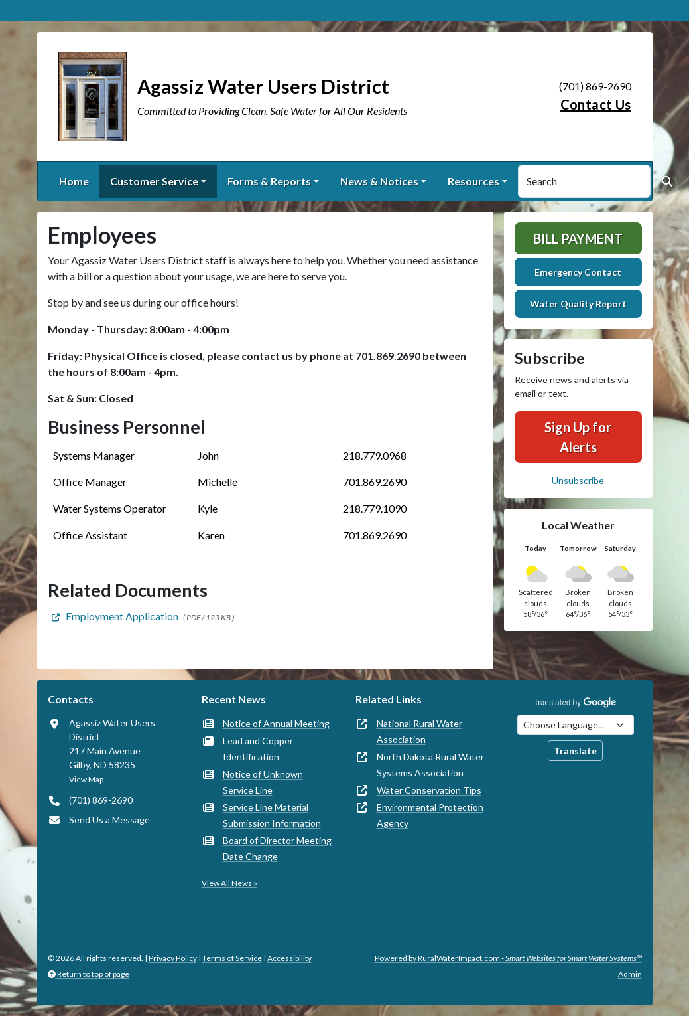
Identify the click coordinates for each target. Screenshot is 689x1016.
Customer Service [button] (154, 181)
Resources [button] (473, 181)
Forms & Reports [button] (269, 181)
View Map (86, 779)
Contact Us (595, 104)
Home (74, 181)
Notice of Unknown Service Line (263, 782)
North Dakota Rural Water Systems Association (430, 764)
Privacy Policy (173, 958)
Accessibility (289, 958)
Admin (630, 974)
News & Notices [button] (379, 181)
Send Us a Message (109, 819)
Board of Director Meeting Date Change (277, 848)
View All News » (229, 883)
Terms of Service (232, 958)
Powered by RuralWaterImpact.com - (508, 958)
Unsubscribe (578, 480)
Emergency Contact (577, 272)
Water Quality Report (578, 303)
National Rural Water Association (419, 731)
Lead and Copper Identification (258, 748)
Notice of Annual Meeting (276, 723)
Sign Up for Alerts (577, 437)
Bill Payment (578, 238)
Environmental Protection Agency (430, 815)
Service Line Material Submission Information (272, 815)
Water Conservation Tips (429, 790)
